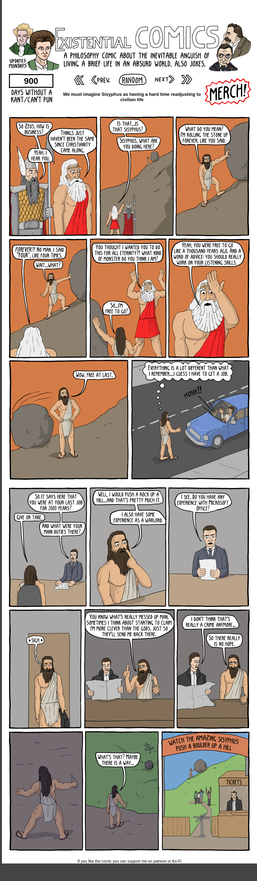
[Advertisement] (129, 11)
